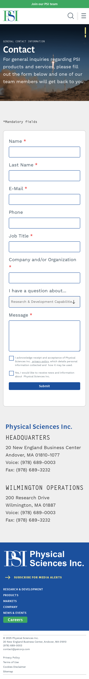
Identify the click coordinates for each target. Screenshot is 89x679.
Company (10, 607)
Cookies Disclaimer (14, 666)
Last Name (23, 165)
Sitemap (8, 671)
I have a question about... (37, 291)
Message (20, 315)
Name (17, 141)
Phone (16, 212)
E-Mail (18, 189)
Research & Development (23, 589)
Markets (10, 601)
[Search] (71, 16)
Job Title (21, 236)
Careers (15, 619)
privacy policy (40, 361)
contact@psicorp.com (16, 649)
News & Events (15, 613)
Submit (44, 386)
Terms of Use (11, 662)
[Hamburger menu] (83, 16)
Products (11, 595)
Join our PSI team (44, 4)
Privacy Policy (11, 657)
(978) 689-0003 (12, 645)
